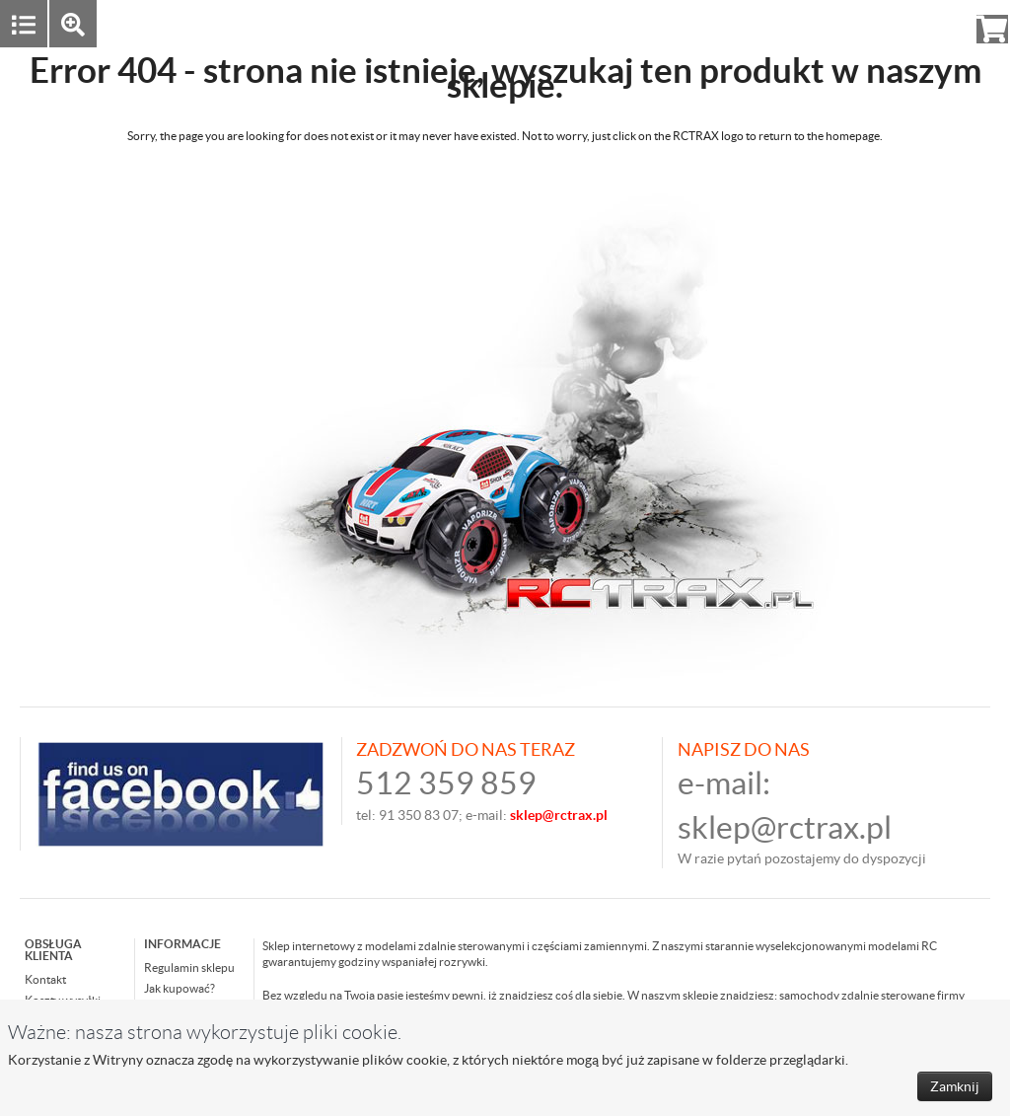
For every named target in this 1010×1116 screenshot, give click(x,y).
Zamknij (954, 1086)
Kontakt (45, 979)
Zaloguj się (839, 23)
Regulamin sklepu (189, 967)
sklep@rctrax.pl (785, 827)
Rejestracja (921, 23)
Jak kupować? (179, 988)
